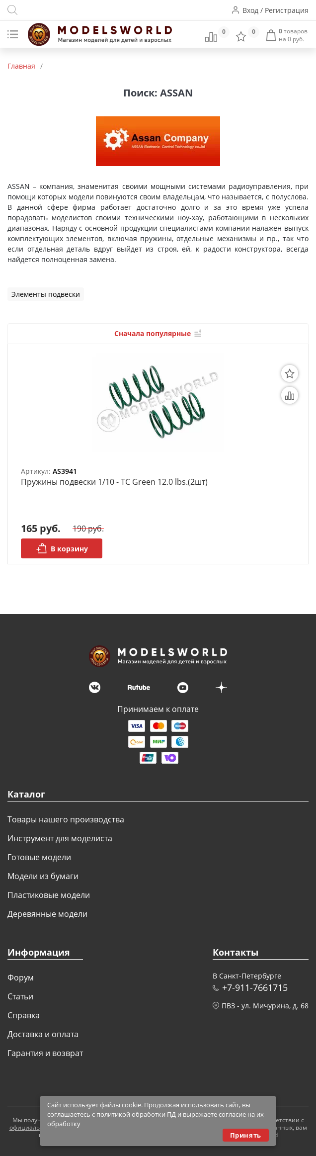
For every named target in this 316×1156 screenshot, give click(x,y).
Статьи (20, 996)
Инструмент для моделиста (59, 838)
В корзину (62, 548)
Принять (245, 1135)
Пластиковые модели (48, 894)
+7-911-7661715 (255, 987)
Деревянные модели (47, 913)
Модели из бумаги (43, 876)
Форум (20, 977)
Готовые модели (39, 857)
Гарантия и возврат (45, 1053)
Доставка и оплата (43, 1034)
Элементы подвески (45, 294)
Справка (23, 1015)
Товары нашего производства (65, 819)
